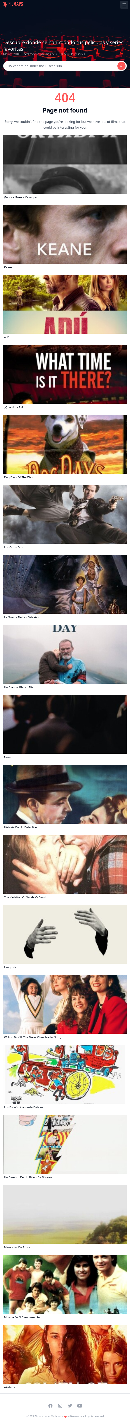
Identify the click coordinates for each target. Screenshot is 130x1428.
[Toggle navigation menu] (124, 5)
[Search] (60, 66)
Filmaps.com (41, 1416)
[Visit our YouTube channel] (79, 1405)
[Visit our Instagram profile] (60, 1405)
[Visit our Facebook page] (50, 1405)
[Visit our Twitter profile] (70, 1405)
